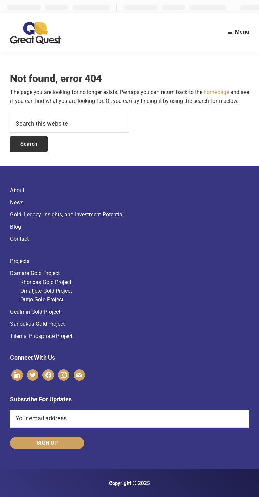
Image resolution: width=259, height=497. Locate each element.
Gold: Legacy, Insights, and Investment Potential (67, 214)
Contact (19, 239)
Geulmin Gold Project (35, 312)
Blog (15, 227)
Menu (242, 32)
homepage (216, 92)
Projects (19, 261)
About (17, 190)
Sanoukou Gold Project (37, 324)
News (16, 202)
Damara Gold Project (35, 273)
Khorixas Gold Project (45, 282)
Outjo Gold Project (41, 299)
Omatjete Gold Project (46, 291)
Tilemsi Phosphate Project (41, 336)
